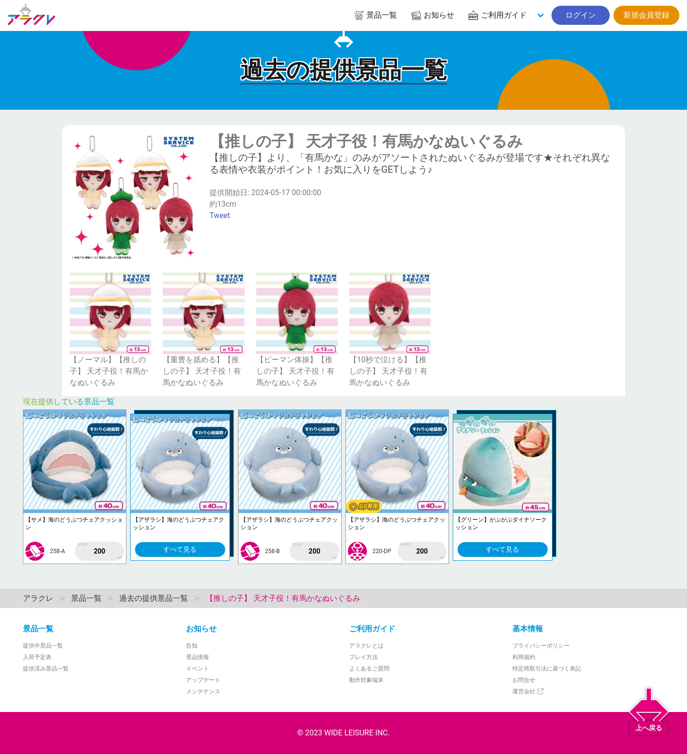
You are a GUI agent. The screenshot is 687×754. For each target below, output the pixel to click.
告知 (192, 645)
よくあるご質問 (369, 668)
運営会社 (528, 691)
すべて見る (180, 549)
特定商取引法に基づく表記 (546, 668)
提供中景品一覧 (43, 645)
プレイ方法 (363, 657)
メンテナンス (203, 691)
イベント (197, 668)
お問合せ (523, 680)
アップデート (203, 680)
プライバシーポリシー (541, 645)
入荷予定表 (37, 657)
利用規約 (523, 657)
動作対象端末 (366, 680)
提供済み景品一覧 (46, 668)
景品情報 (197, 657)
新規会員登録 (646, 15)
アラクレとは (366, 645)
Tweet (219, 215)
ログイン (581, 15)
